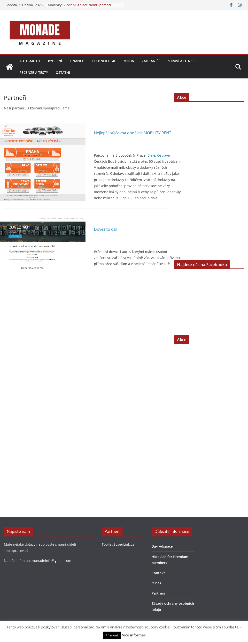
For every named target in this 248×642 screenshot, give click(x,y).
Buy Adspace (162, 546)
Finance (77, 61)
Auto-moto (29, 61)
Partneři (158, 593)
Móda (129, 61)
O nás (156, 583)
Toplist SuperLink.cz (118, 544)
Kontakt (158, 573)
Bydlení (55, 61)
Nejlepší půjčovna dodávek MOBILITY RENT (132, 133)
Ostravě (163, 155)
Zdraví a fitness (181, 61)
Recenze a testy (33, 72)
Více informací (134, 635)
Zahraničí (151, 61)
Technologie (104, 61)
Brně (151, 155)
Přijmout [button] (112, 635)
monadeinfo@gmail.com (51, 560)
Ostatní (63, 72)
